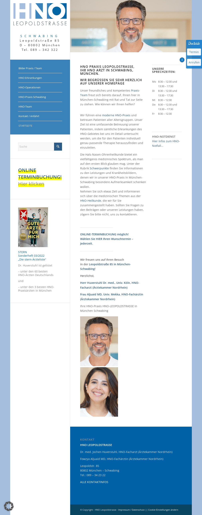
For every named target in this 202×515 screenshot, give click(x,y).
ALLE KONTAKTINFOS (94, 482)
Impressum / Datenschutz (131, 509)
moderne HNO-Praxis (116, 115)
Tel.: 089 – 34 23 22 (92, 475)
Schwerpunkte (99, 168)
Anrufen (194, 62)
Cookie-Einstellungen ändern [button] (163, 509)
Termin (194, 52)
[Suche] (40, 147)
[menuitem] (40, 68)
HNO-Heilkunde (90, 200)
